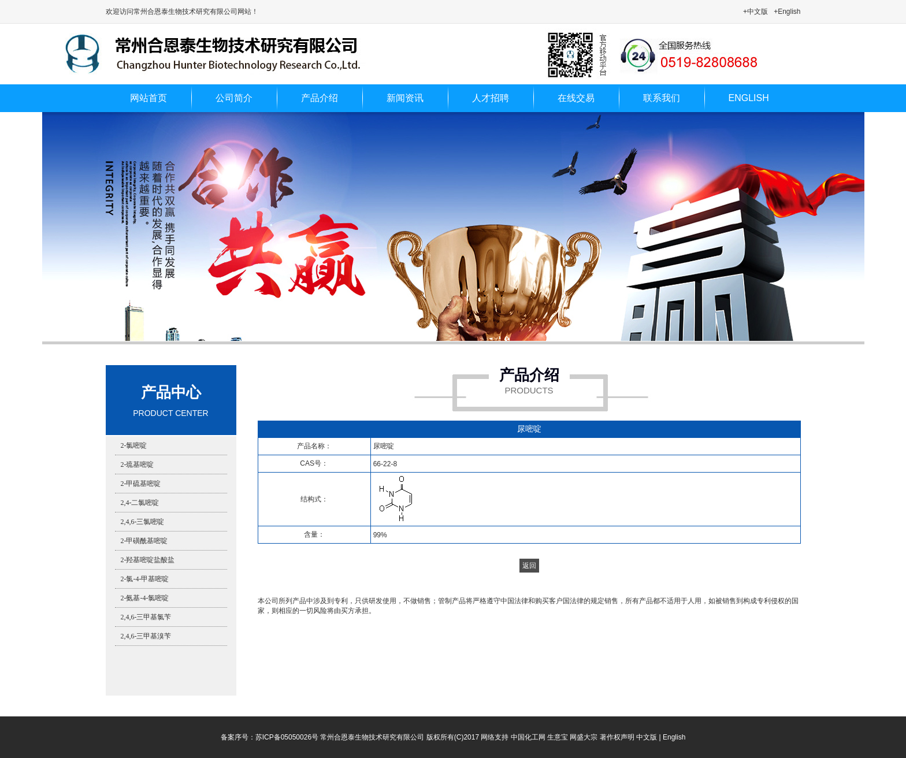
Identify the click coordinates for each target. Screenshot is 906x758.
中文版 (646, 737)
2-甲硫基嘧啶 (141, 484)
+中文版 (755, 12)
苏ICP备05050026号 (286, 737)
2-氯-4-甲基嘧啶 (145, 579)
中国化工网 (528, 737)
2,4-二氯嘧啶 (140, 503)
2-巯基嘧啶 (137, 464)
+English (787, 12)
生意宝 (557, 737)
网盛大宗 (583, 737)
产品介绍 (319, 98)
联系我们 (661, 98)
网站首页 (148, 98)
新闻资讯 (405, 98)
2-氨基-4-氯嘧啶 (145, 598)
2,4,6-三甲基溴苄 (146, 636)
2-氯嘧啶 (134, 445)
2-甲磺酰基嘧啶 (144, 541)
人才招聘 (490, 98)
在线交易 (576, 98)
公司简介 (234, 98)
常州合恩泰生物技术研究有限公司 (372, 737)
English (674, 737)
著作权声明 (617, 737)
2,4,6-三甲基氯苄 (146, 617)
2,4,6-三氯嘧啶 (143, 522)
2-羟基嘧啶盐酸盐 (148, 560)
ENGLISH (749, 98)
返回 (529, 566)
